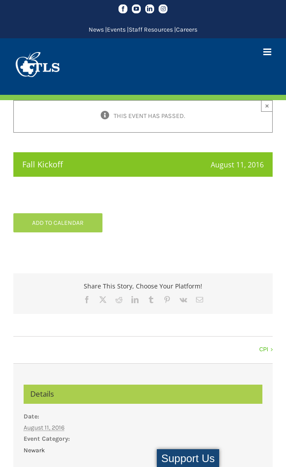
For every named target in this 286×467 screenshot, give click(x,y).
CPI (263, 349)
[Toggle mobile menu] (268, 52)
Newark (34, 450)
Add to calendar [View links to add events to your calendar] (58, 223)
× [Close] (267, 106)
